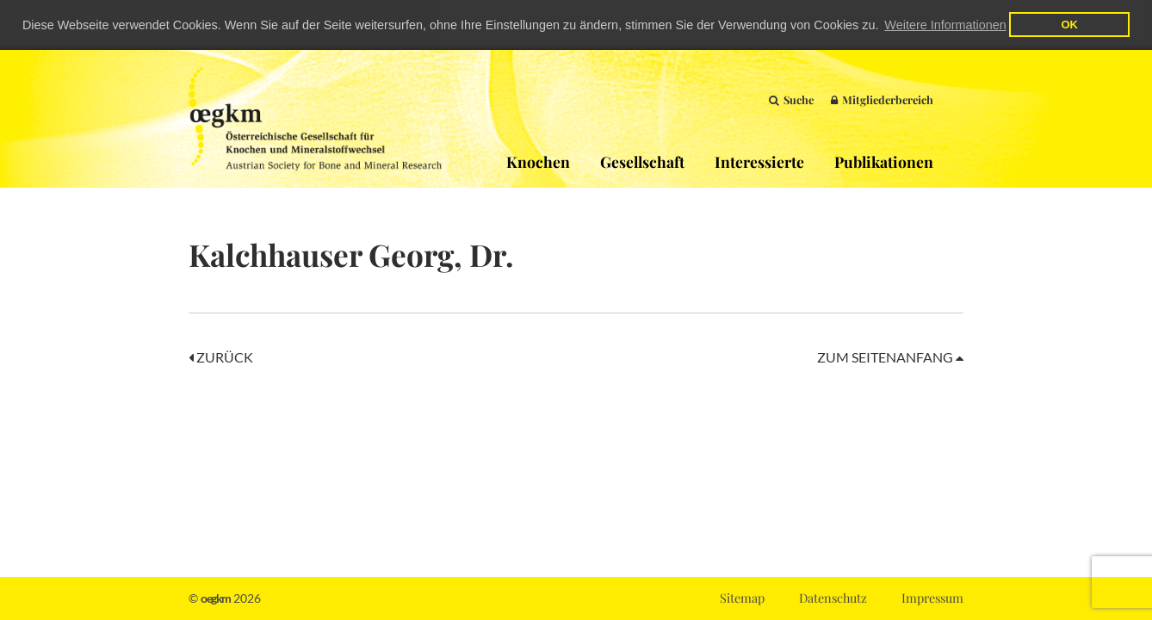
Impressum (932, 598)
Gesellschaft (642, 160)
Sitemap (742, 598)
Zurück (221, 356)
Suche (791, 98)
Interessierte (759, 160)
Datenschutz (833, 598)
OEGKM (315, 118)
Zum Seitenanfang (890, 356)
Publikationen (883, 160)
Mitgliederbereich (882, 98)
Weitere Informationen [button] (945, 25)
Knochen (538, 160)
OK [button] (1069, 24)
